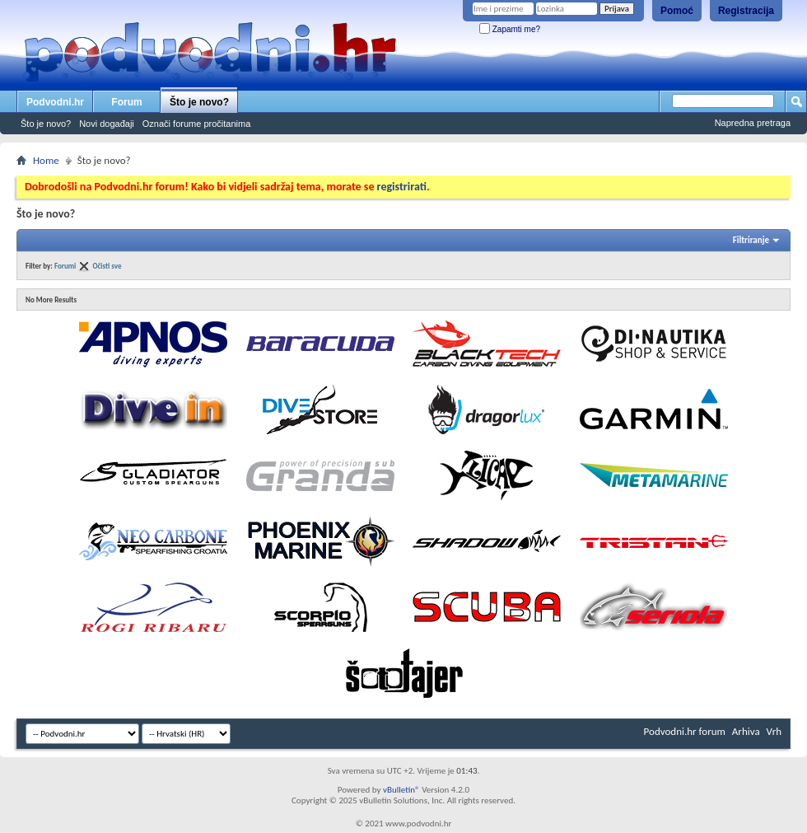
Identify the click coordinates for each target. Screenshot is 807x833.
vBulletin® (401, 789)
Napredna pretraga (753, 123)
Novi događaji (106, 124)
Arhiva (746, 731)
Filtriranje (751, 240)
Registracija (746, 10)
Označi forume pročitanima (196, 124)
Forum (126, 102)
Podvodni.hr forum (684, 731)
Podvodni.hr (55, 102)
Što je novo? (199, 102)
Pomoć (676, 10)
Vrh (774, 731)
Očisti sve (106, 265)
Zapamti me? (509, 29)
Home (46, 160)
